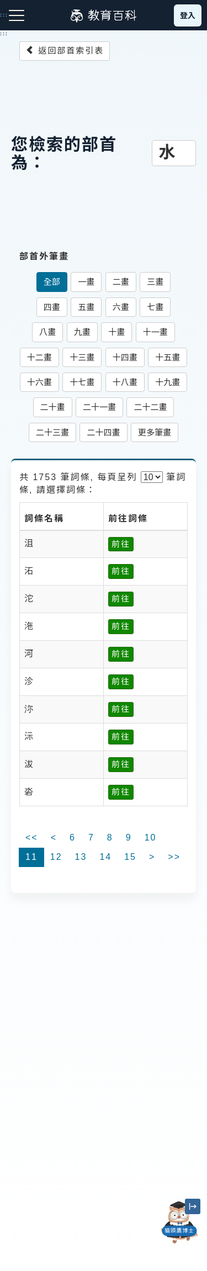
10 (151, 837)
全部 (52, 281)
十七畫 (82, 382)
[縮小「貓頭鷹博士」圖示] (192, 1206)
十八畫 (125, 382)
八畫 (47, 332)
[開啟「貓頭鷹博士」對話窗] (179, 1222)
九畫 (82, 332)
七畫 (155, 307)
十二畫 (39, 357)
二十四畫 (103, 432)
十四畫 (125, 357)
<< (31, 837)
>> (174, 856)
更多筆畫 (154, 432)
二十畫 (52, 407)
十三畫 (82, 357)
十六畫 (39, 382)
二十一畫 (99, 407)
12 (56, 856)
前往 (121, 544)
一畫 (86, 281)
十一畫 (155, 332)
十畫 (116, 332)
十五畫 (167, 357)
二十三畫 (52, 432)
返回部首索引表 (64, 50)
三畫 (155, 281)
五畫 (86, 307)
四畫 (52, 307)
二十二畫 (150, 407)
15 (130, 856)
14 (105, 856)
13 (81, 856)
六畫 (121, 307)
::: (4, 33)
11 (31, 856)
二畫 (121, 281)
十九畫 (167, 382)
